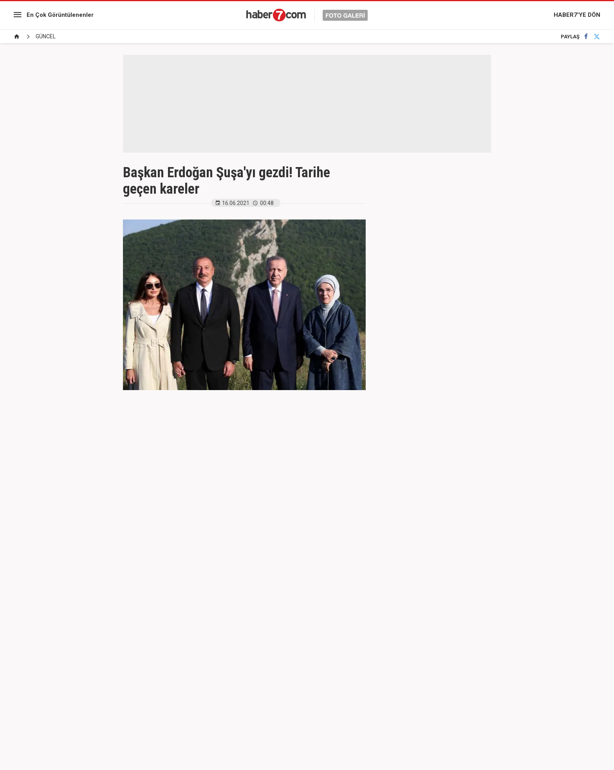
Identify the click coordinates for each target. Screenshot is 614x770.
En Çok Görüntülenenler (60, 14)
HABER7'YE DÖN (577, 14)
